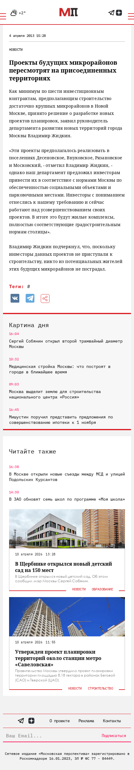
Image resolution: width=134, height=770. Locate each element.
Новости (16, 49)
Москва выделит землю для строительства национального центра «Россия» (55, 394)
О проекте (59, 720)
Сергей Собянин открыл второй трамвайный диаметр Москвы (66, 343)
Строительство (100, 688)
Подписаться (114, 735)
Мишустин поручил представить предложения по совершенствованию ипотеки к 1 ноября (61, 419)
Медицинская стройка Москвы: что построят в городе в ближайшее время (59, 369)
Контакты (111, 720)
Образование (102, 589)
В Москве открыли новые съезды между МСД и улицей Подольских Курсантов (67, 476)
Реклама (86, 720)
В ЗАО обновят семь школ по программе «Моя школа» (67, 499)
